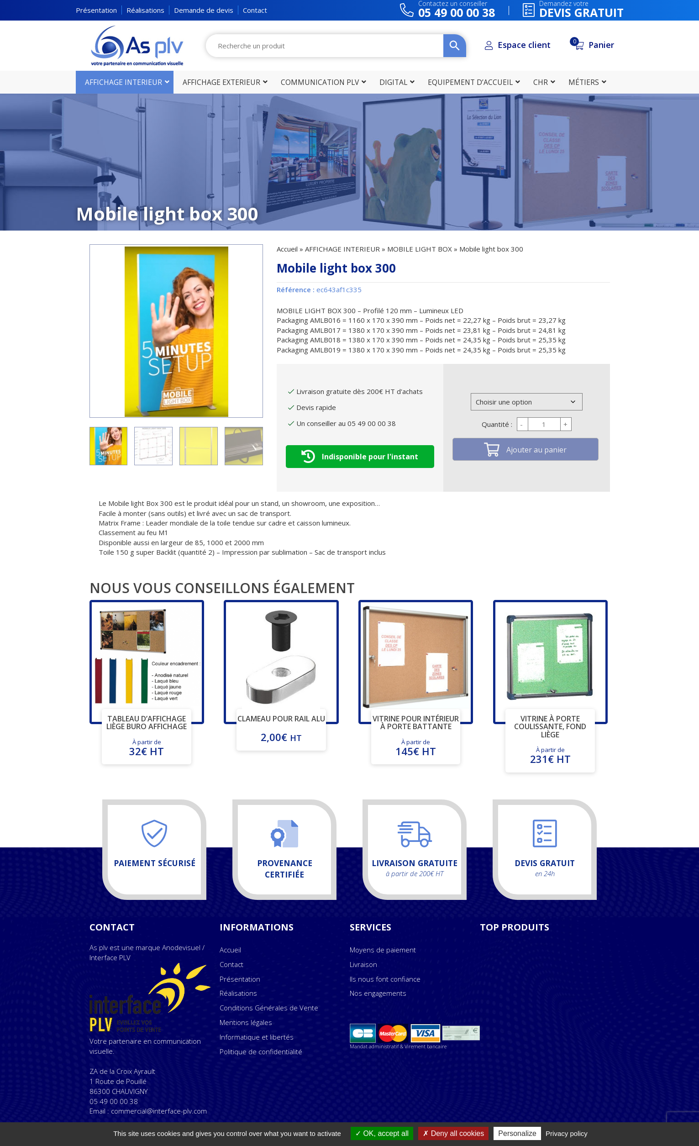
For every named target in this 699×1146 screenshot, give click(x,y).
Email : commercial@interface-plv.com (148, 1110)
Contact (255, 10)
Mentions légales (246, 1022)
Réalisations (145, 10)
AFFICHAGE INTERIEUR (342, 248)
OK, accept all (382, 1133)
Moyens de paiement (383, 949)
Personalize (517, 1133)
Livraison (363, 964)
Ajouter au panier (536, 450)
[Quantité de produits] (544, 424)
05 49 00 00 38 (113, 1101)
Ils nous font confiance (385, 978)
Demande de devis (203, 10)
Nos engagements (378, 993)
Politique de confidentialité (261, 1051)
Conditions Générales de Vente (269, 1007)
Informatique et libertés (257, 1036)
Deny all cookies (453, 1133)
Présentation (96, 10)
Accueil (287, 248)
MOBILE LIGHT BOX (419, 248)
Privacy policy (567, 1133)
